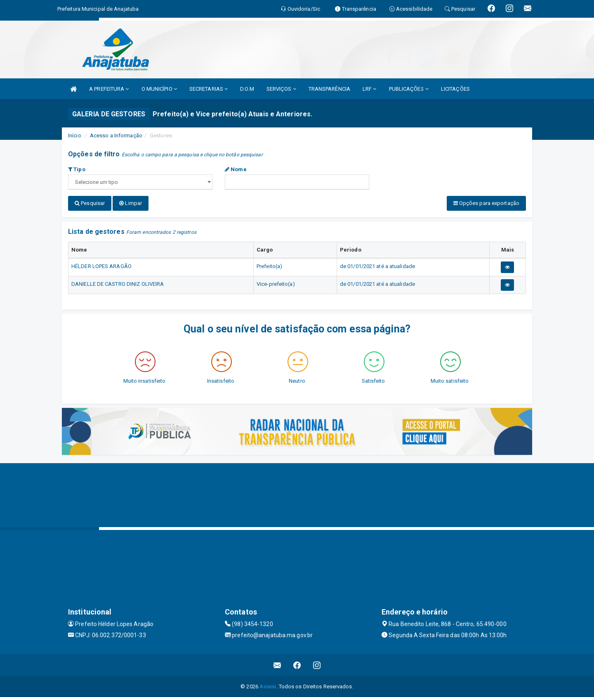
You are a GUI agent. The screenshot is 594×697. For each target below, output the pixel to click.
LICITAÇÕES (455, 89)
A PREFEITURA (109, 89)
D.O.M (247, 89)
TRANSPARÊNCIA (329, 89)
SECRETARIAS (208, 89)
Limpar (130, 203)
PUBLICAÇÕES (409, 89)
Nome (236, 169)
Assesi (267, 686)
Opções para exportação (486, 203)
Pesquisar (90, 203)
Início (74, 135)
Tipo (76, 169)
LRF (370, 89)
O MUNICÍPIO (159, 89)
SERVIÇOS (281, 89)
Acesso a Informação (116, 135)
